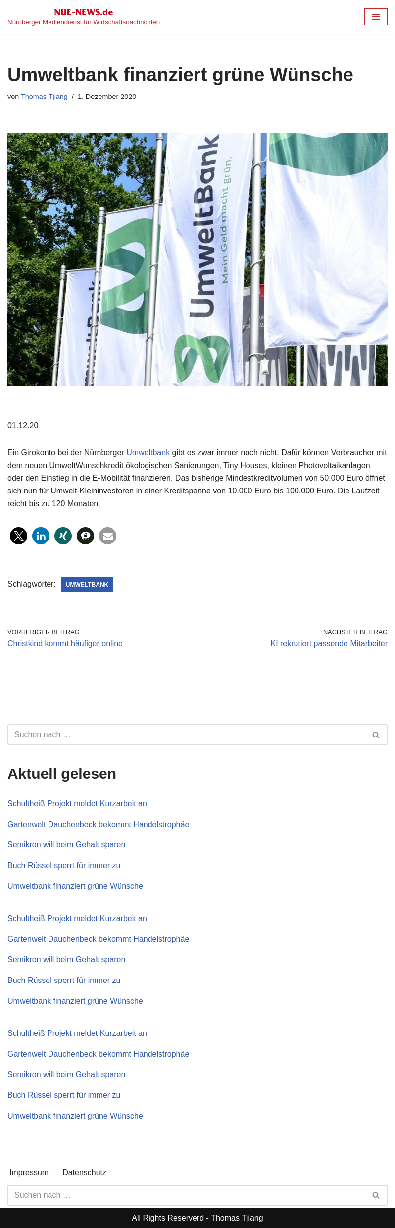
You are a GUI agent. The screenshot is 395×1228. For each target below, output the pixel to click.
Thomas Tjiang (44, 96)
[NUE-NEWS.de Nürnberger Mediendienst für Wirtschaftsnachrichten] (83, 17)
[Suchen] (186, 734)
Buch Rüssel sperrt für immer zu (64, 865)
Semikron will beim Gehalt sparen (66, 844)
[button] (18, 535)
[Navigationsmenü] (376, 16)
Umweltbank (148, 452)
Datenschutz (84, 1172)
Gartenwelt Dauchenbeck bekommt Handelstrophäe (98, 824)
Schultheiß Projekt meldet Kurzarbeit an (77, 803)
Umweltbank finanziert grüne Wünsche (75, 886)
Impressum (29, 1172)
